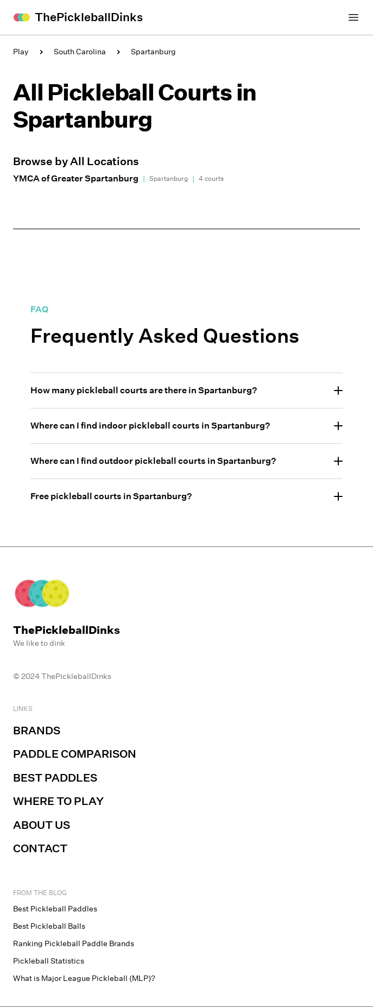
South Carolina (80, 51)
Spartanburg (153, 51)
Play (21, 51)
